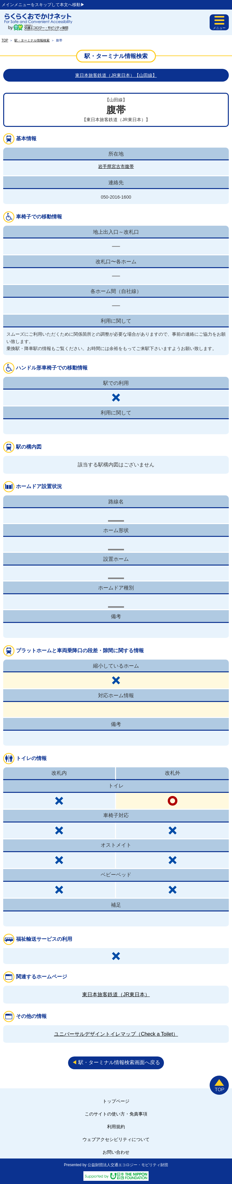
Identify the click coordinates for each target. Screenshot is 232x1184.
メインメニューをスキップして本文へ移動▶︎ (43, 4)
